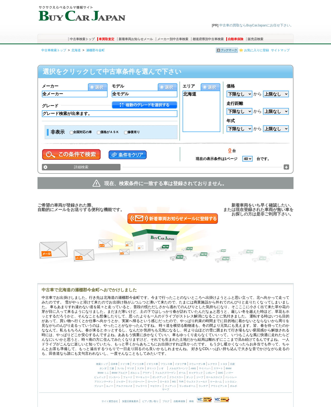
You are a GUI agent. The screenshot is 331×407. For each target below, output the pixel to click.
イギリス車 (152, 364)
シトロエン (231, 381)
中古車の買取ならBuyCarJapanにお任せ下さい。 (256, 25)
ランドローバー (136, 381)
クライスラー (176, 377)
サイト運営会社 (110, 401)
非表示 (58, 132)
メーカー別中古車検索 (172, 39)
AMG (193, 368)
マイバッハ (204, 368)
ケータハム (216, 381)
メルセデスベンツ (178, 368)
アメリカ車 (138, 364)
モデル (118, 86)
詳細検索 (81, 167)
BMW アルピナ (119, 373)
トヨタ (223, 364)
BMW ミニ (103, 373)
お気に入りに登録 (256, 50)
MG (174, 381)
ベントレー (231, 377)
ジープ (199, 377)
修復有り (133, 132)
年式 (231, 121)
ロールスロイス (214, 377)
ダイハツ (151, 368)
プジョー (98, 386)
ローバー (152, 381)
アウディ (147, 373)
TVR (181, 381)
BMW (228, 368)
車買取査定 (106, 39)
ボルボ (233, 386)
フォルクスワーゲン (165, 373)
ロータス (164, 381)
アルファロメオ (124, 386)
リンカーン (114, 377)
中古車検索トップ (82, 39)
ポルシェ (135, 373)
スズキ (140, 368)
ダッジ (189, 377)
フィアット (170, 386)
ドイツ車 (125, 364)
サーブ (165, 389)
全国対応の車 (82, 132)
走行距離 (235, 103)
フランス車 (167, 364)
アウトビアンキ (219, 386)
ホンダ (103, 368)
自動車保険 (235, 39)
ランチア (203, 386)
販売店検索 (255, 39)
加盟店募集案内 (130, 401)
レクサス (212, 364)
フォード (127, 377)
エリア (189, 86)
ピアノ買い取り (150, 401)
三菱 (111, 368)
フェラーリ (141, 386)
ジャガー (120, 381)
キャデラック (196, 373)
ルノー (109, 386)
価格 (231, 86)
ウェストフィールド (196, 381)
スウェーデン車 (197, 364)
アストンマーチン (103, 381)
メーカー (50, 86)
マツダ (130, 368)
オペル (182, 373)
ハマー (229, 373)
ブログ (165, 401)
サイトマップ (280, 50)
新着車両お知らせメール (136, 39)
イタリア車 (181, 364)
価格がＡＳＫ (109, 132)
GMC (220, 373)
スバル (120, 368)
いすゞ (162, 368)
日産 (232, 364)
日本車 (114, 364)
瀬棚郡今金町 (95, 50)
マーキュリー (142, 377)
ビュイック (100, 377)
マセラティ (156, 386)
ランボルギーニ (187, 386)
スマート (218, 368)
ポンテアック (159, 377)
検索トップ (102, 364)
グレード (50, 106)
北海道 (76, 50)
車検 (191, 401)
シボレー (210, 373)
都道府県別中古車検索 (208, 39)
